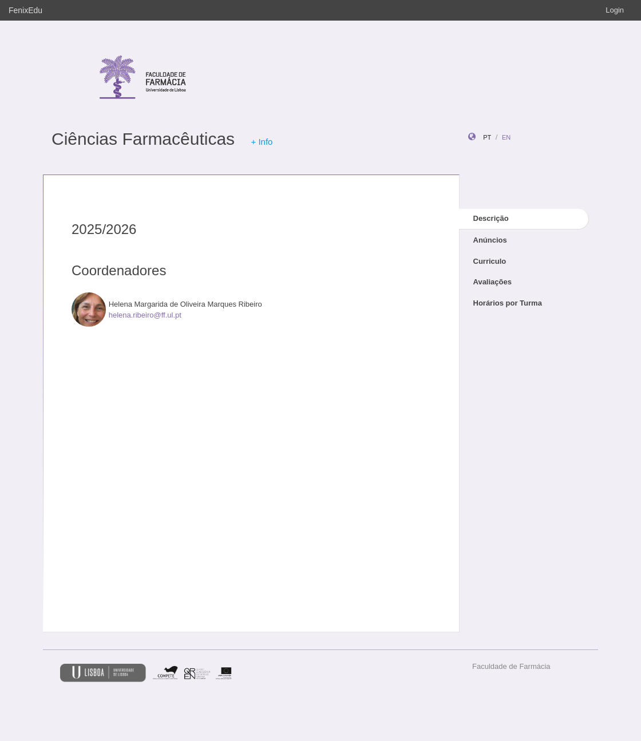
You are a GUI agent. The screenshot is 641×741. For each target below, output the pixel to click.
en (506, 137)
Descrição (491, 218)
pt (487, 137)
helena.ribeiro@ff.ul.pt (145, 315)
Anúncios (490, 240)
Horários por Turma (507, 303)
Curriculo (490, 261)
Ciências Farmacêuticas (143, 138)
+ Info (261, 141)
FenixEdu (25, 10)
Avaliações (492, 282)
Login (615, 10)
